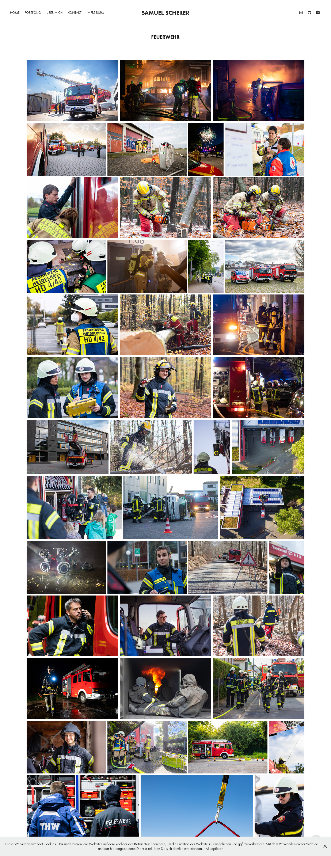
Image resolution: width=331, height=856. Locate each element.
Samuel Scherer (165, 12)
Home (15, 13)
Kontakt (74, 13)
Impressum (95, 13)
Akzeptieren (214, 848)
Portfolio (33, 13)
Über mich (54, 13)
